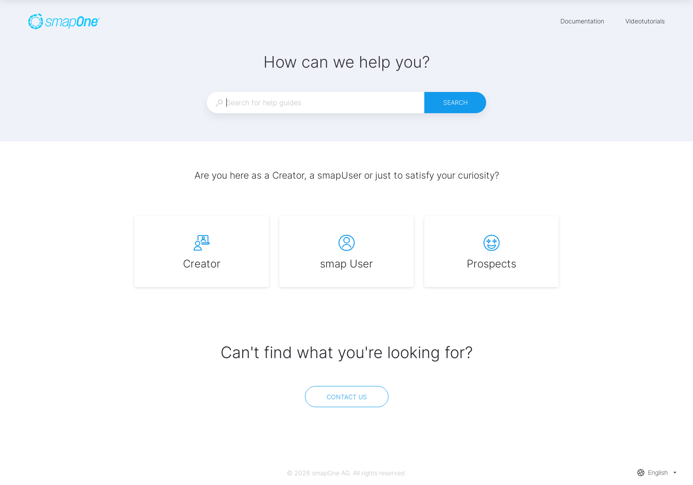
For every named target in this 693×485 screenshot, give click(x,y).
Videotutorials (645, 22)
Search (455, 102)
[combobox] (315, 102)
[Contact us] (346, 396)
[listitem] (201, 251)
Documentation (582, 22)
